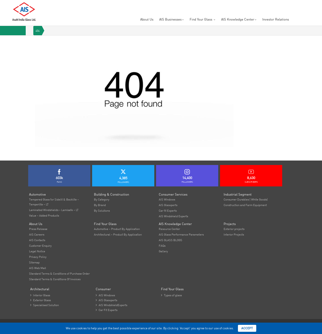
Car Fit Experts (106, 310)
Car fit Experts (168, 210)
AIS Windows (167, 199)
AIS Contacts (165, 7)
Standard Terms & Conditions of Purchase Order (59, 273)
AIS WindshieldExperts (111, 305)
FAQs (162, 245)
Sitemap (34, 262)
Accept (247, 328)
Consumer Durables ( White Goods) (246, 199)
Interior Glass (40, 295)
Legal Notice (37, 251)
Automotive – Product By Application (117, 229)
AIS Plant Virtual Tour (234, 7)
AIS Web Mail (37, 268)
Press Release (38, 229)
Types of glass (171, 295)
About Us (146, 19)
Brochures (207, 7)
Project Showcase (139, 7)
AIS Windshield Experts (173, 216)
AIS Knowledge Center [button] (238, 19)
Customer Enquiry (92, 7)
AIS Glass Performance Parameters (181, 234)
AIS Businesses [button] (171, 19)
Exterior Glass (40, 300)
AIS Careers (36, 234)
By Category (101, 199)
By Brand (100, 205)
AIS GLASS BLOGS (170, 240)
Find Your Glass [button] (202, 19)
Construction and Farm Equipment (245, 205)
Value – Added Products (44, 215)
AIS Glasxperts (168, 205)
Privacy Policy (38, 257)
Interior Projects (234, 234)
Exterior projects (234, 229)
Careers (115, 7)
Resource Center (169, 229)
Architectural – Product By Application (118, 234)
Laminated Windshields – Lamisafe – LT (53, 210)
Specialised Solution (44, 305)
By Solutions (102, 210)
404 (38, 30)
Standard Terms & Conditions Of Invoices (54, 279)
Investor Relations (275, 19)
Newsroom (187, 7)
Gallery (163, 251)
